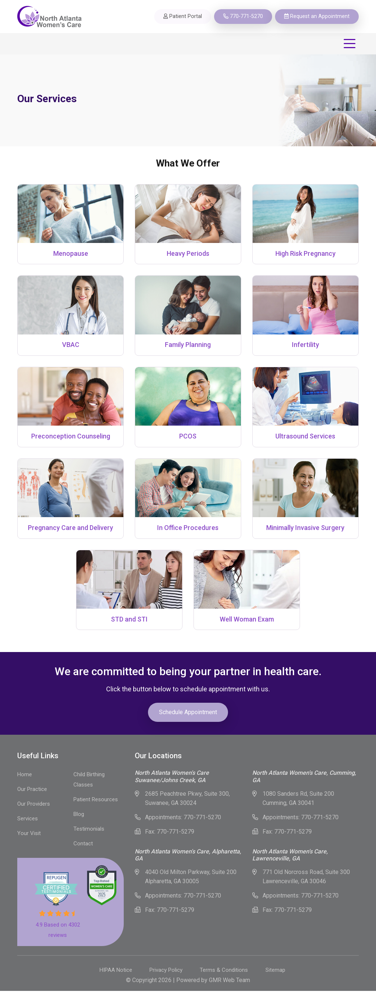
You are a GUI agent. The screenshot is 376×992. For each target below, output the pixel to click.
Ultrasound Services (305, 437)
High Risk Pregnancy (305, 253)
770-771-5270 (202, 818)
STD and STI (129, 620)
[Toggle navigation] (351, 44)
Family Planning (188, 345)
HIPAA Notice (114, 971)
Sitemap (278, 971)
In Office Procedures (187, 528)
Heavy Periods (188, 253)
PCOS (187, 437)
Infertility (305, 345)
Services (27, 819)
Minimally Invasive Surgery (305, 528)
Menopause (70, 253)
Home (24, 775)
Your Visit (29, 834)
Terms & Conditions (225, 971)
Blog (78, 815)
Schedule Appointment (188, 713)
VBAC (70, 345)
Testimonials (88, 830)
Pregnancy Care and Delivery (70, 528)
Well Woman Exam (247, 620)
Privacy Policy (165, 971)
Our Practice (32, 790)
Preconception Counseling (70, 437)
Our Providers (33, 805)
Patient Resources (95, 800)
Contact (83, 844)
